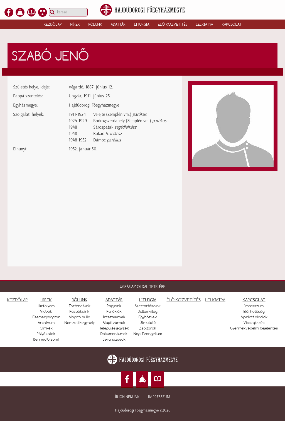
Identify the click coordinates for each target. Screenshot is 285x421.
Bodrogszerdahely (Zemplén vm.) (129, 120)
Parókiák (114, 311)
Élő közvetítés (172, 24)
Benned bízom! (46, 339)
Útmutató (148, 322)
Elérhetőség (254, 311)
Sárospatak (114, 127)
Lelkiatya (204, 24)
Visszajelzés (254, 322)
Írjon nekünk (127, 396)
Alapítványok (114, 322)
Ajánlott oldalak (254, 317)
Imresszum (254, 306)
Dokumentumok (113, 333)
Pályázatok (46, 333)
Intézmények (114, 317)
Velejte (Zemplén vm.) (120, 114)
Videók (46, 311)
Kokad (107, 133)
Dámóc (107, 140)
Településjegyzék (114, 328)
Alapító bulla (79, 317)
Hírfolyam (46, 306)
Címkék (46, 328)
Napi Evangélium (148, 333)
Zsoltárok (147, 328)
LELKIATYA (215, 299)
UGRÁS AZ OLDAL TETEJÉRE (142, 286)
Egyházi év (148, 317)
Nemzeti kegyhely (80, 322)
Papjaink (114, 306)
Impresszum (159, 396)
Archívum (46, 322)
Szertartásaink (148, 306)
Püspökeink (79, 311)
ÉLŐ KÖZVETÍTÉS (184, 299)
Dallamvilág (148, 311)
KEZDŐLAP (17, 299)
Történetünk (79, 306)
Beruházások (114, 339)
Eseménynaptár (46, 317)
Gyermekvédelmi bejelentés (254, 328)
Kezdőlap (53, 24)
